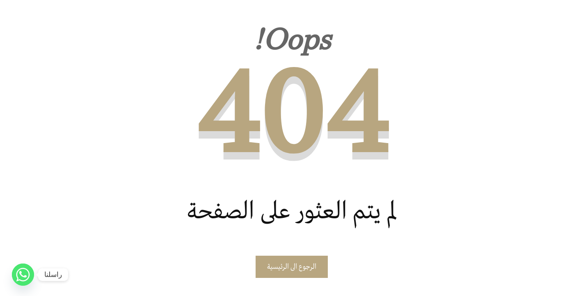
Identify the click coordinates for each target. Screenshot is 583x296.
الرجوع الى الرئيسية (291, 267)
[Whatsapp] (23, 275)
